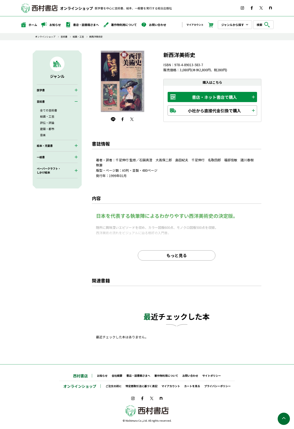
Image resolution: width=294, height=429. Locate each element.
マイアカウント (195, 24)
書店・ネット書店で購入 (214, 97)
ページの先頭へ (284, 419)
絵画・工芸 (78, 37)
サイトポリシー (211, 376)
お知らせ (51, 25)
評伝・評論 (47, 123)
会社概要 (117, 376)
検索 (263, 25)
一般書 (41, 157)
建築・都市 (47, 129)
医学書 (41, 90)
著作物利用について (120, 25)
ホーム (28, 25)
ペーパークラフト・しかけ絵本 (49, 170)
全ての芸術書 (48, 110)
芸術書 (64, 37)
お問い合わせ (153, 25)
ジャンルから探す (232, 25)
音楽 (43, 135)
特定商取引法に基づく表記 (141, 386)
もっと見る (176, 255)
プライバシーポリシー (217, 386)
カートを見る (192, 386)
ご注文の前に (113, 386)
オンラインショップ (76, 8)
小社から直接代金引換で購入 (214, 111)
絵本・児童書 (45, 146)
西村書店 (80, 375)
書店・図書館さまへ (82, 25)
